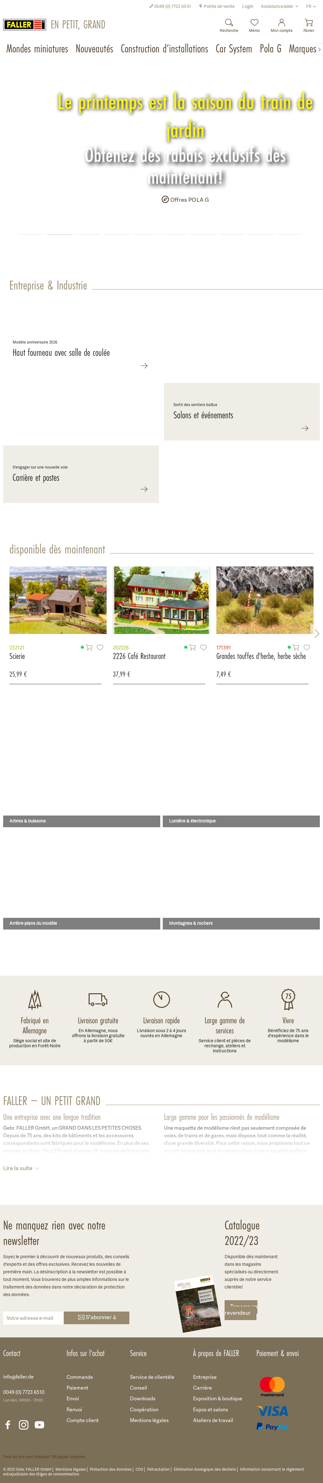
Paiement (77, 1388)
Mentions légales (149, 1421)
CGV (139, 1469)
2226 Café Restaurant (51, 656)
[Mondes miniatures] (38, 49)
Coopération (144, 1410)
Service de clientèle (152, 1377)
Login (247, 6)
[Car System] (235, 49)
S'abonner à (96, 1318)
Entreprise (205, 1377)
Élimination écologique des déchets (205, 1469)
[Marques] (303, 49)
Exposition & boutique (217, 1399)
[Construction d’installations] (165, 49)
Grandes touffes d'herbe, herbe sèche (173, 656)
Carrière (202, 1388)
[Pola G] (271, 49)
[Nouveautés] (95, 49)
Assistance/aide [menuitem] (277, 6)
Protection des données (111, 1469)
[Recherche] (229, 24)
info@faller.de (18, 1377)
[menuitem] (170, 7)
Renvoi (74, 1410)
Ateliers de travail (213, 1421)
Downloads (143, 1399)
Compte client (83, 1421)
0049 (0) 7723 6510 (170, 6)
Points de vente (216, 6)
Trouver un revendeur (241, 1310)
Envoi (73, 1399)
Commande (80, 1377)
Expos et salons (210, 1410)
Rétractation (158, 1469)
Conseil (138, 1388)
